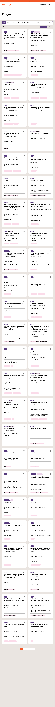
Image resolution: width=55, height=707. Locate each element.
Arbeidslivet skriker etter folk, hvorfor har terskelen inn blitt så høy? (14, 599)
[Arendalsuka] (6, 5)
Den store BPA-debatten (10, 351)
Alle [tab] (4, 22)
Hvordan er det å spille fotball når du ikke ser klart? (14, 253)
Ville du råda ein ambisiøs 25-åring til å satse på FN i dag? (14, 34)
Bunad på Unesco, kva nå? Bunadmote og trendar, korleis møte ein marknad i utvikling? (14, 206)
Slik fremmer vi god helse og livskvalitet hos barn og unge (38, 158)
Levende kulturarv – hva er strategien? (37, 60)
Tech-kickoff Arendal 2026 (37, 453)
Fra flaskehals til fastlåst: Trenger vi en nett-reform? (40, 253)
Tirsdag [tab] (13, 22)
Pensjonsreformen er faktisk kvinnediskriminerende (38, 429)
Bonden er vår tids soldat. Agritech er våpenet (14, 376)
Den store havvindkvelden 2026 (12, 476)
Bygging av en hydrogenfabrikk (39, 233)
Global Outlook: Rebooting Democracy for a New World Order (40, 34)
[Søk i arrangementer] (41, 22)
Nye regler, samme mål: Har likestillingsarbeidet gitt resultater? (13, 133)
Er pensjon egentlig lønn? (37, 303)
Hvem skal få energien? (36, 180)
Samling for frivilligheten (11, 453)
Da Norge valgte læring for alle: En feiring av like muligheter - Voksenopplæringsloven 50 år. (39, 328)
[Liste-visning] (50, 27)
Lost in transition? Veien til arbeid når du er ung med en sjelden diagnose (14, 574)
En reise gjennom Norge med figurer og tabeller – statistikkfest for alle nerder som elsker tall (40, 477)
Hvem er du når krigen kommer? (39, 375)
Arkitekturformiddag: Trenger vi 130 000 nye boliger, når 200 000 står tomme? (40, 549)
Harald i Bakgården (9, 428)
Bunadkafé (7, 279)
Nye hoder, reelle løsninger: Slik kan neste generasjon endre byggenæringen (40, 206)
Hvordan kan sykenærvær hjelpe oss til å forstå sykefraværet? (14, 327)
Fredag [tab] (28, 22)
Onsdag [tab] (18, 22)
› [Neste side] (28, 649)
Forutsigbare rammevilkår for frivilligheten (38, 85)
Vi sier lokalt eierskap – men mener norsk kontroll (13, 108)
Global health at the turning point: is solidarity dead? (40, 108)
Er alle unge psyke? (9, 84)
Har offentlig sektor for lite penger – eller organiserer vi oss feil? (40, 625)
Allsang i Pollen (8, 402)
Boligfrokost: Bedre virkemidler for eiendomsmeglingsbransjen (13, 548)
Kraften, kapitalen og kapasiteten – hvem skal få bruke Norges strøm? (40, 599)
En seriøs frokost (35, 525)
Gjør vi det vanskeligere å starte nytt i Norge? (14, 304)
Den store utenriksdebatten (11, 233)
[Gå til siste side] (32, 649)
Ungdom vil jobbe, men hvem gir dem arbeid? (14, 625)
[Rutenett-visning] (43, 27)
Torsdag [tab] (23, 22)
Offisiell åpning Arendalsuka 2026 (39, 133)
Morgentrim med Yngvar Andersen (13, 525)
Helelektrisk (7, 180)
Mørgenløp (33, 502)
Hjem (3, 7)
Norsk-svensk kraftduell (37, 279)
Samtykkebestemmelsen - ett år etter (39, 351)
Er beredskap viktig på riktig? (38, 574)
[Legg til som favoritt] (24, 32)
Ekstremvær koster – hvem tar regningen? (38, 403)
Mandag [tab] (8, 22)
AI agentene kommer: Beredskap (13, 157)
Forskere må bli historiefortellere (13, 59)
